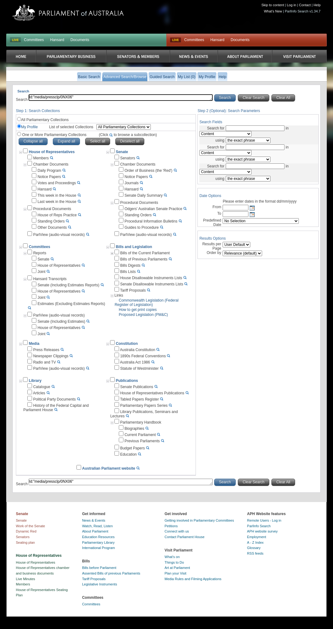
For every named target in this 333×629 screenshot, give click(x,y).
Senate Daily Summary (143, 195)
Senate (122, 152)
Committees (34, 40)
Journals (131, 183)
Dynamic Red (26, 531)
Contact (305, 5)
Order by (214, 253)
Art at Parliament (177, 568)
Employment (256, 537)
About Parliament (95, 531)
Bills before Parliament (99, 568)
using (219, 140)
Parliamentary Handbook (140, 422)
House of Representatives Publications (152, 393)
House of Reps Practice (57, 215)
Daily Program (49, 170)
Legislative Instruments (99, 584)
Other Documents (52, 227)
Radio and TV (44, 362)
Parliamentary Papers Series (144, 405)
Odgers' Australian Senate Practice (153, 209)
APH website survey (262, 531)
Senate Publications (136, 387)
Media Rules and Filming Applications (192, 579)
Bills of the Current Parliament (144, 253)
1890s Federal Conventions (143, 356)
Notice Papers (49, 177)
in (286, 128)
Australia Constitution (137, 350)
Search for (215, 128)
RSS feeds (255, 553)
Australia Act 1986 (135, 362)
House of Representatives (59, 265)
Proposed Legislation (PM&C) (143, 314)
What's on (172, 557)
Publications (127, 380)
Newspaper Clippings (50, 356)
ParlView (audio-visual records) (59, 234)
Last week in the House (57, 201)
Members (41, 158)
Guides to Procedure (141, 227)
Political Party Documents (54, 399)
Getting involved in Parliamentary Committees (199, 520)
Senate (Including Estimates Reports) (68, 285)
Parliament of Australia (68, 12)
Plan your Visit (175, 573)
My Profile (29, 127)
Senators (127, 158)
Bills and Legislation (134, 247)
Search (22, 99)
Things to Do (174, 562)
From (216, 207)
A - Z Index (255, 542)
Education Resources (98, 537)
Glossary (254, 548)
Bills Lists (128, 272)
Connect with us (176, 531)
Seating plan (25, 542)
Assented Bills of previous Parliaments (111, 573)
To (219, 213)
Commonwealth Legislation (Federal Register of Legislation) (146, 302)
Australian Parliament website (108, 468)
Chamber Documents (50, 164)
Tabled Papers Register (139, 399)
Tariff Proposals (133, 290)
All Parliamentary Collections (45, 120)
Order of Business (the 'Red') (148, 170)
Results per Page (211, 246)
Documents (79, 40)
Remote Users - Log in (264, 520)
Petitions (171, 526)
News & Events (93, 520)
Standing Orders (51, 221)
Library (35, 380)
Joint (41, 272)
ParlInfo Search (259, 526)
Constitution (127, 343)
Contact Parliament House (184, 537)
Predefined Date (212, 222)
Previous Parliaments (142, 441)
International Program (98, 548)
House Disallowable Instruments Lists (151, 278)
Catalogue (41, 387)
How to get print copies (138, 309)
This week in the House (56, 195)
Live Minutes (25, 579)
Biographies (134, 428)
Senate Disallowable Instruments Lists (151, 284)
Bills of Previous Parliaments (143, 259)
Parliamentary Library (98, 542)
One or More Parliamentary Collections (89, 135)
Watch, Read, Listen (97, 526)
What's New (273, 11)
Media (34, 343)
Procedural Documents (52, 209)
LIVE (15, 40)
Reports (39, 253)
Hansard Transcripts (50, 279)
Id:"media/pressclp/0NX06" (120, 97)
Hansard (57, 40)
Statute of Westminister (139, 368)
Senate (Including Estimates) (61, 321)
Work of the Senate (30, 526)
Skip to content (272, 5)
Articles (39, 393)
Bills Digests (130, 265)
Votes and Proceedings (57, 183)
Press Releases (46, 350)
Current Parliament (140, 435)
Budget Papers (132, 448)
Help (317, 5)
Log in (291, 5)
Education (128, 454)
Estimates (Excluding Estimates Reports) (71, 304)
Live (175, 40)
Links (118, 295)
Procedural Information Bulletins (150, 221)
